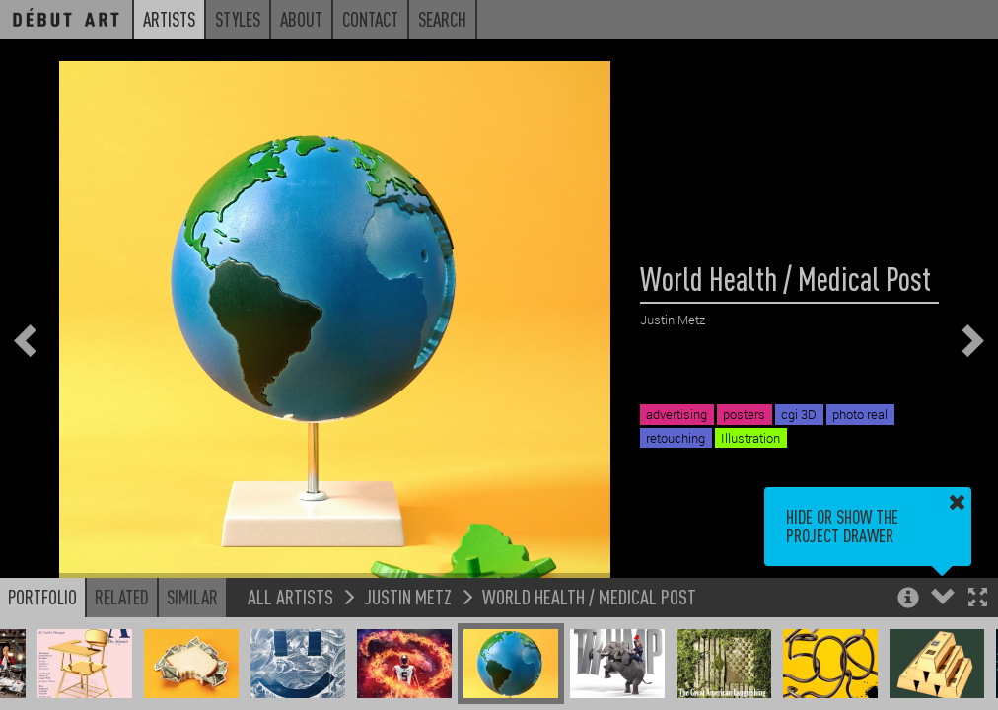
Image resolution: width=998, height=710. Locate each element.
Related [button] (122, 596)
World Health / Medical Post (589, 596)
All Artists (290, 596)
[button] (977, 599)
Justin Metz (408, 596)
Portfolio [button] (42, 596)
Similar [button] (192, 596)
